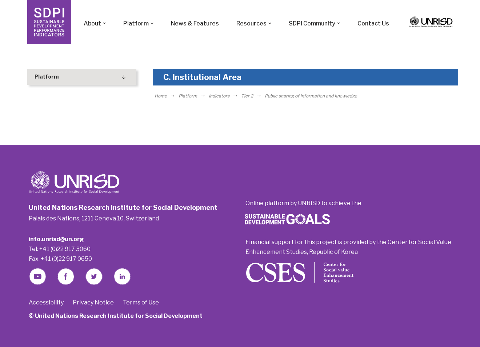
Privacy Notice (93, 302)
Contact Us (373, 23)
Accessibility (46, 302)
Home (161, 96)
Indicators (219, 96)
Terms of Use (141, 302)
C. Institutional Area (202, 77)
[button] (104, 23)
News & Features (195, 23)
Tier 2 (247, 96)
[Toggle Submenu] (123, 77)
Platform (188, 96)
